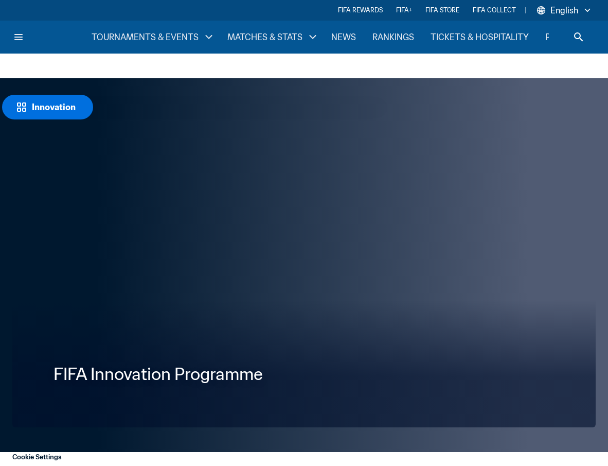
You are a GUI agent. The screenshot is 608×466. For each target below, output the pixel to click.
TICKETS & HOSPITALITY (480, 37)
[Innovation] (47, 107)
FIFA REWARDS (360, 10)
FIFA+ (404, 10)
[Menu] (18, 37)
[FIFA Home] (52, 37)
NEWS (343, 37)
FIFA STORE (442, 10)
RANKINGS (393, 37)
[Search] (578, 37)
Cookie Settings (37, 457)
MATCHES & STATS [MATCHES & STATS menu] (273, 37)
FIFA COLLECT (494, 10)
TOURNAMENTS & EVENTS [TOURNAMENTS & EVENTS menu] (153, 37)
